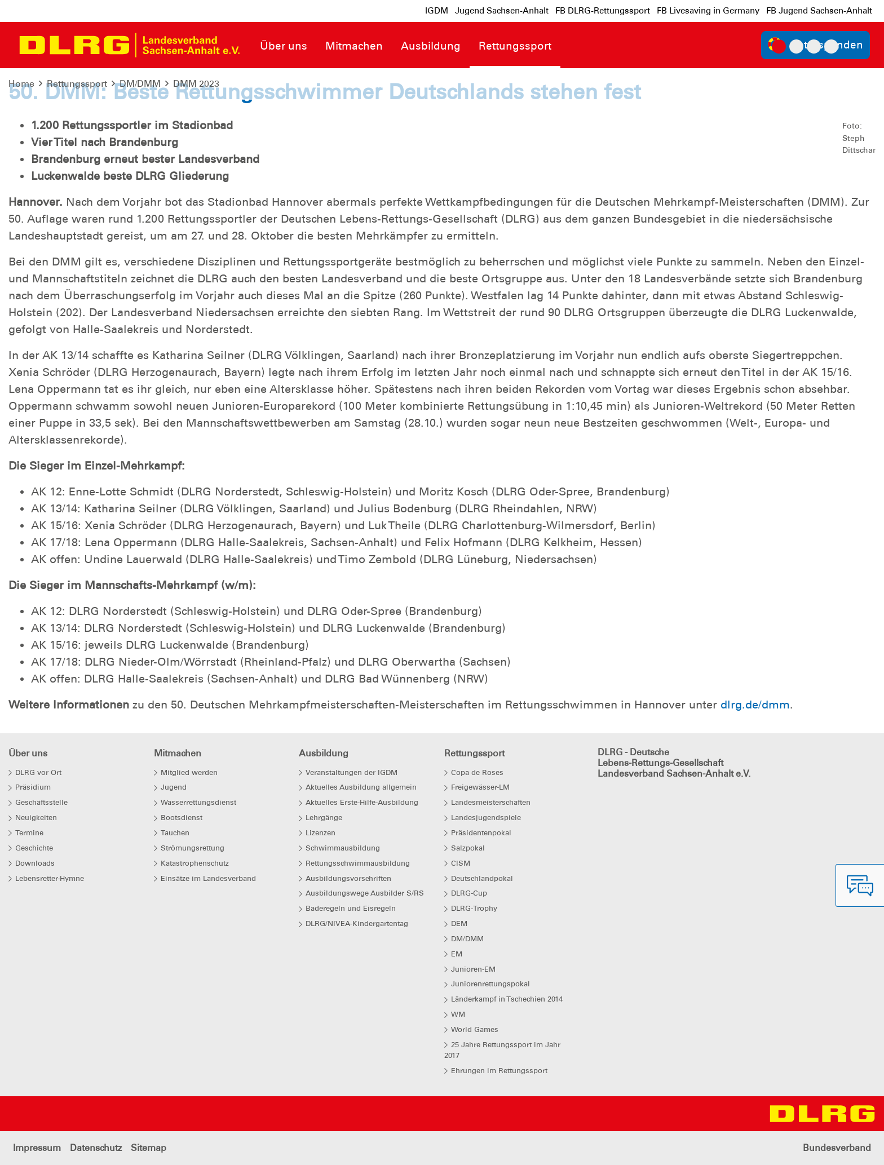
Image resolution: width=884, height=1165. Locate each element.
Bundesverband (837, 1147)
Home (21, 83)
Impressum (37, 1147)
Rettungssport (77, 83)
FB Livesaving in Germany (708, 11)
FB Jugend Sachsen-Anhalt (819, 11)
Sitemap (148, 1147)
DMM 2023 (196, 83)
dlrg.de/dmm (755, 704)
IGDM (436, 11)
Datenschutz (96, 1147)
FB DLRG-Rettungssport (602, 11)
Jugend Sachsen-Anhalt (502, 11)
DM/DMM (140, 83)
